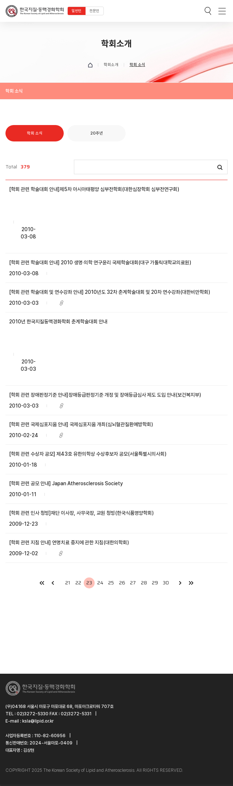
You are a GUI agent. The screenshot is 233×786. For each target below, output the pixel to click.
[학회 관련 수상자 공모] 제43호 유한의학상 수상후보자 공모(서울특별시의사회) (87, 454)
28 (144, 583)
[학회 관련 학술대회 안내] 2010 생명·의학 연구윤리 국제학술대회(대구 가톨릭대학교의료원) (100, 262)
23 (89, 583)
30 (166, 583)
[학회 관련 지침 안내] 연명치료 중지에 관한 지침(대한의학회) (69, 542)
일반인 (77, 11)
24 (100, 583)
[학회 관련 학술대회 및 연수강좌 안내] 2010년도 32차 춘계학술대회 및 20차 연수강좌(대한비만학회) (109, 292)
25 (111, 583)
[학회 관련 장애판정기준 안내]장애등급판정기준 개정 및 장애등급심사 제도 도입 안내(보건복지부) (105, 395)
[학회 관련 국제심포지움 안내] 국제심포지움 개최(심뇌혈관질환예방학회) (81, 424)
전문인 (94, 11)
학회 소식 (35, 133)
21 (67, 583)
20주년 (96, 133)
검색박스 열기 (208, 11)
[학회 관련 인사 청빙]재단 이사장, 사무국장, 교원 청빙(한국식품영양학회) (81, 513)
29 (155, 583)
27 (133, 583)
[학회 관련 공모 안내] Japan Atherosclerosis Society (66, 483)
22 (78, 583)
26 (122, 583)
